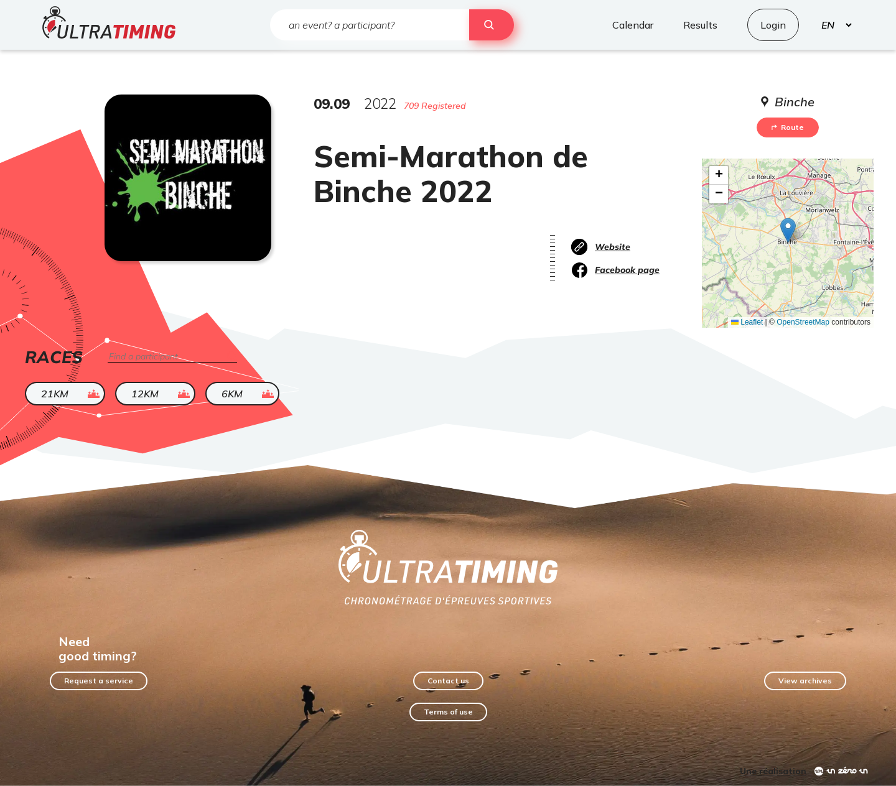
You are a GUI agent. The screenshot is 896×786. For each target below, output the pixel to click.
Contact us (448, 680)
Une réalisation (773, 771)
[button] (788, 230)
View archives (805, 680)
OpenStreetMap (803, 322)
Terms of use (448, 711)
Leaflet (747, 322)
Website (612, 247)
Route (788, 127)
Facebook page (627, 270)
